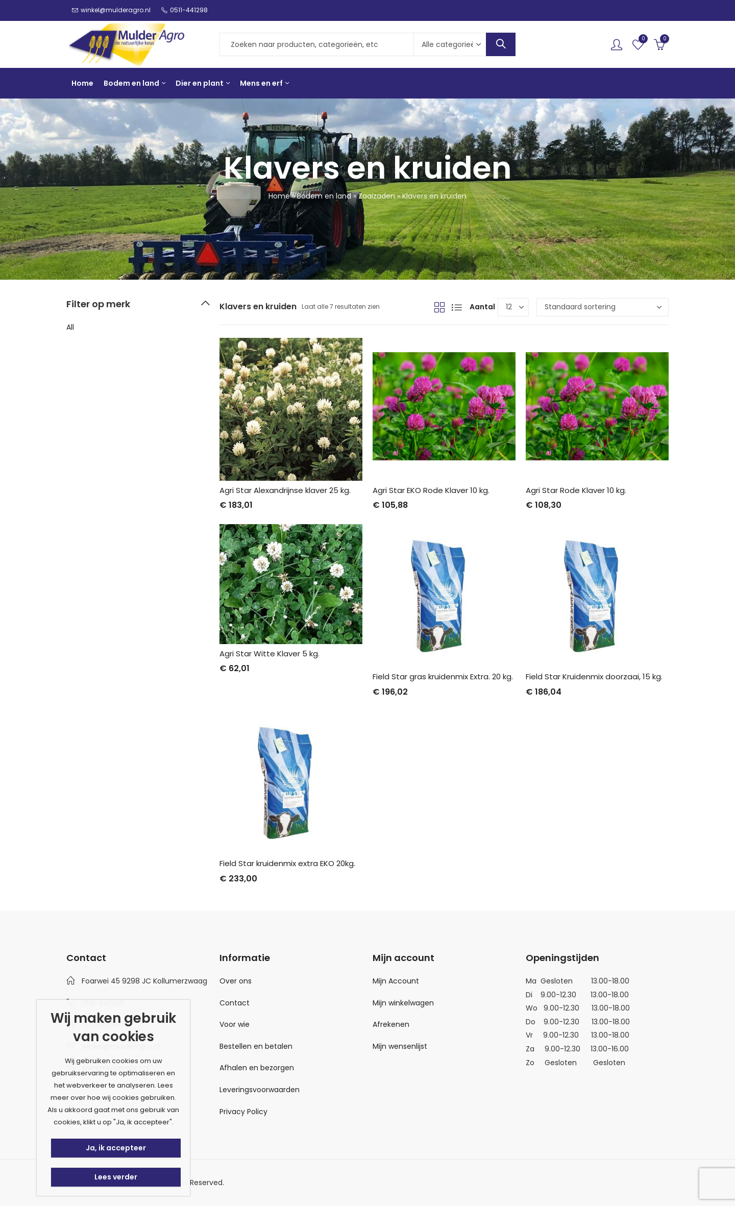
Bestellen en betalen (255, 1046)
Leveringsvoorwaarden (259, 1090)
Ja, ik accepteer (116, 1148)
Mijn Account (396, 981)
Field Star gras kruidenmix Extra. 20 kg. (443, 676)
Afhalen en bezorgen (256, 1068)
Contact (234, 1003)
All (70, 327)
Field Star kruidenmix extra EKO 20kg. (287, 863)
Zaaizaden (376, 196)
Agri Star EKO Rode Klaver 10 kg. (431, 490)
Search (501, 44)
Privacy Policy (243, 1111)
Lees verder (115, 1177)
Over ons (235, 981)
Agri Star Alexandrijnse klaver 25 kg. (285, 490)
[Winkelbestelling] (602, 307)
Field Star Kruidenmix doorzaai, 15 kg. (594, 676)
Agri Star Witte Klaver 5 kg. (269, 653)
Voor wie (234, 1024)
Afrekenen (391, 1024)
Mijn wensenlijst (400, 1046)
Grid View (439, 307)
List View (457, 307)
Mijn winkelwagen (403, 1003)
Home (279, 196)
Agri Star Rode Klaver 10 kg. (576, 490)
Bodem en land (324, 196)
